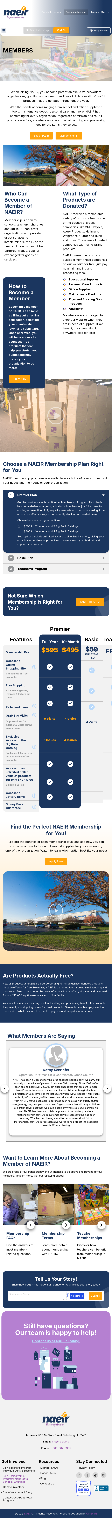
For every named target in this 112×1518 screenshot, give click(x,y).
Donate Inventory (13, 1487)
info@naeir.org (60, 1441)
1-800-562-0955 (60, 1448)
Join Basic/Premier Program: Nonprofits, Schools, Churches (15, 1479)
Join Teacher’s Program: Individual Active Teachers (19, 1469)
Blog (43, 1478)
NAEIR (28, 1513)
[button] (3, 30)
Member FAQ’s (49, 1467)
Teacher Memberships (89, 1235)
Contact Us (47, 1483)
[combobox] (38, 30)
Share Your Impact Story (17, 1492)
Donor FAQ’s (48, 1473)
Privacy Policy (86, 1467)
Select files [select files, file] (77, 1296)
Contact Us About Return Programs (18, 1499)
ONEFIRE (92, 1513)
